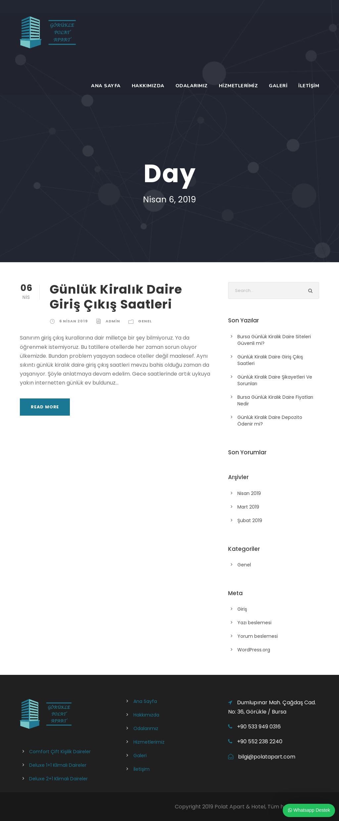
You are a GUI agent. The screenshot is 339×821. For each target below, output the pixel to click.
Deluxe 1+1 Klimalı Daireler (57, 765)
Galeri (278, 86)
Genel (145, 321)
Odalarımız (191, 86)
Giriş (242, 609)
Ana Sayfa (106, 86)
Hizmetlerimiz (238, 86)
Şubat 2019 (249, 520)
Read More (45, 407)
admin (113, 321)
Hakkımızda (148, 86)
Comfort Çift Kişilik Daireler (60, 751)
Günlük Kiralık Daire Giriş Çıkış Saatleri (116, 296)
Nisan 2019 (249, 493)
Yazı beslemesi (254, 622)
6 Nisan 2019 (73, 321)
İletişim (308, 86)
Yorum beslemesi (257, 636)
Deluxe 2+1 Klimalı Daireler (58, 778)
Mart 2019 (248, 507)
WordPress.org (253, 649)
